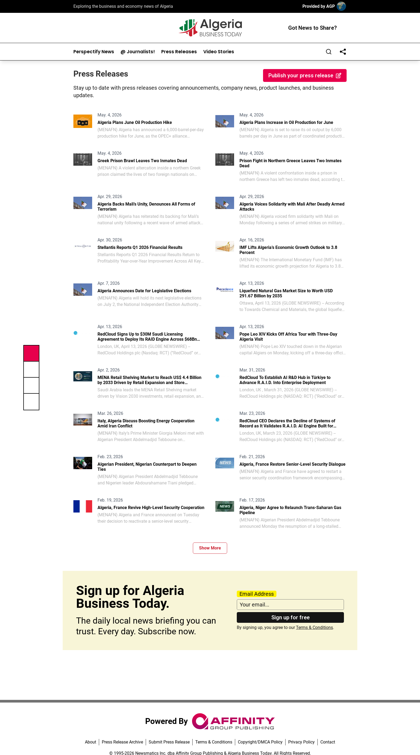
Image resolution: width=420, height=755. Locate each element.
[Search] (328, 51)
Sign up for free (290, 617)
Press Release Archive (122, 742)
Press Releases (179, 52)
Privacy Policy (301, 742)
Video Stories (218, 52)
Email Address (256, 594)
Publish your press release (304, 75)
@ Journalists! (138, 52)
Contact (327, 742)
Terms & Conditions (314, 627)
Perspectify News (93, 52)
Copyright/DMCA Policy (260, 742)
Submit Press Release (169, 742)
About (90, 742)
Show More (210, 548)
